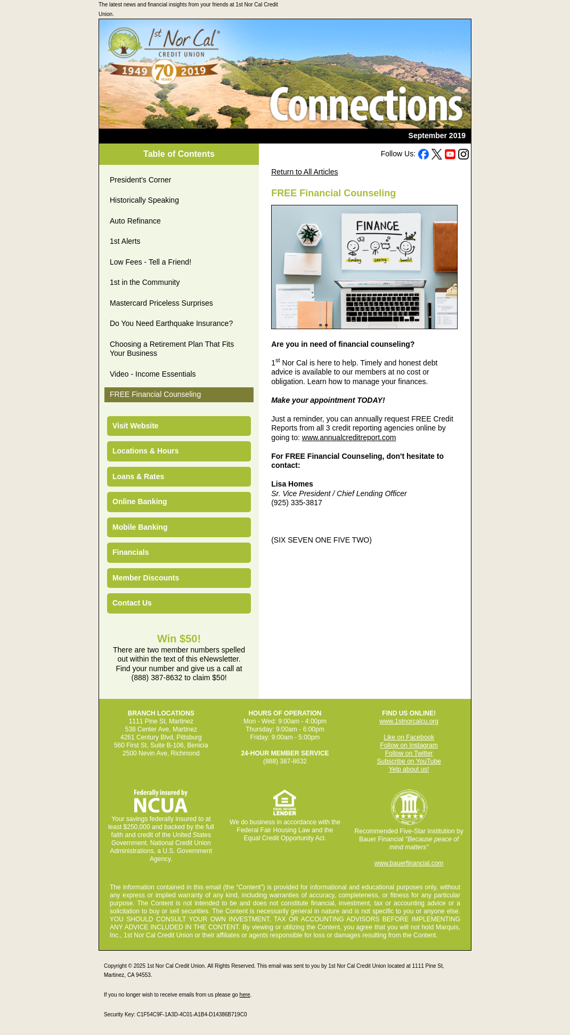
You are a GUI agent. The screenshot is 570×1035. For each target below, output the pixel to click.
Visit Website (135, 425)
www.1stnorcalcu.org (408, 721)
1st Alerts (125, 241)
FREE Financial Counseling (155, 394)
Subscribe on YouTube (409, 761)
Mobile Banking (139, 527)
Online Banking (139, 501)
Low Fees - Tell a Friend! (150, 262)
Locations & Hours (145, 451)
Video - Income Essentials (153, 374)
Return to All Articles (304, 172)
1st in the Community (145, 282)
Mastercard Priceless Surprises (161, 303)
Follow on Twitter (409, 753)
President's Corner (141, 180)
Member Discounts (145, 578)
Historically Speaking (144, 200)
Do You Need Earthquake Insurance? (171, 323)
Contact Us (132, 603)
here (245, 995)
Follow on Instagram (409, 745)
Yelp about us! (409, 769)
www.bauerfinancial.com (408, 863)
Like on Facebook (409, 737)
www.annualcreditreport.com (349, 437)
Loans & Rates (138, 476)
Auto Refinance (135, 221)
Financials (130, 552)
